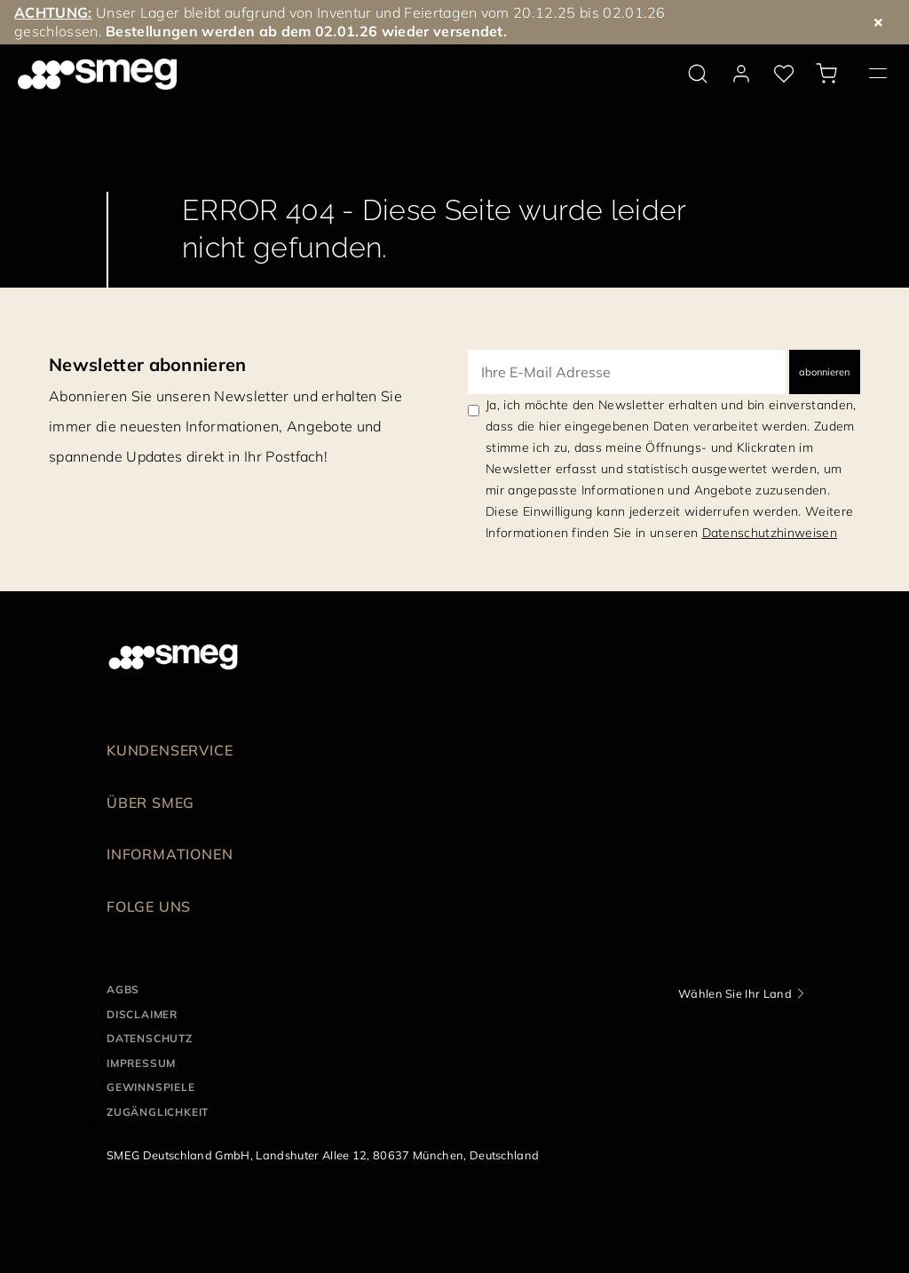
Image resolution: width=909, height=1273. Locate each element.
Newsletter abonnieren (148, 364)
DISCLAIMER (142, 1014)
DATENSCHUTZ (150, 1038)
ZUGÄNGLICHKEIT (158, 1112)
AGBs (123, 989)
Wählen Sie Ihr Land (735, 993)
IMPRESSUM (141, 1063)
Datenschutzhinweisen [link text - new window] (769, 533)
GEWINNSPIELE (151, 1087)
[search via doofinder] (697, 74)
